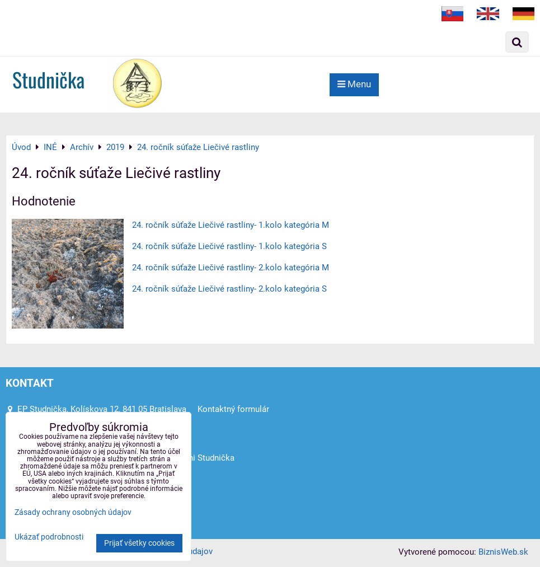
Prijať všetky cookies (139, 543)
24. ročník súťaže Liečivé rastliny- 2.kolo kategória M (230, 268)
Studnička (48, 79)
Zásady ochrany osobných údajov (73, 512)
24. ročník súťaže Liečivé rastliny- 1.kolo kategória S (229, 246)
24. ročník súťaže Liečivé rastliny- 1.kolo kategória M (230, 225)
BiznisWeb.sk (503, 552)
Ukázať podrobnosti (49, 537)
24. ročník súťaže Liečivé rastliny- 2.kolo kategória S (229, 289)
